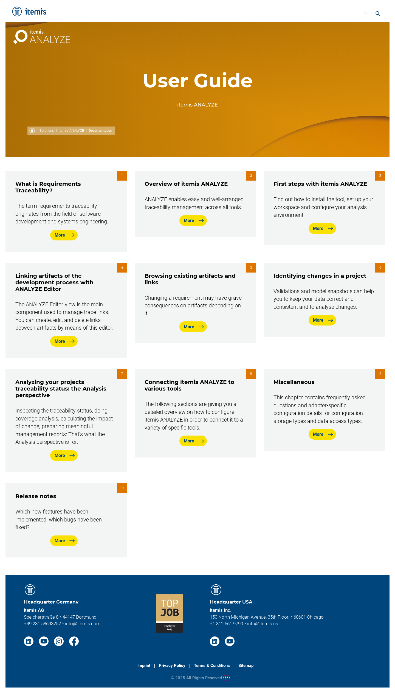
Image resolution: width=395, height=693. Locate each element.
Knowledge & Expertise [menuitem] (238, 13)
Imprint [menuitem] (143, 665)
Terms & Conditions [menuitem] (212, 665)
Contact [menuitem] (366, 29)
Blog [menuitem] (345, 13)
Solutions (47, 130)
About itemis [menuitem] (291, 13)
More (60, 235)
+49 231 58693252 (42, 623)
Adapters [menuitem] (337, 29)
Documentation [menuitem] (299, 29)
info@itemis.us (262, 623)
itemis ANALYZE (71, 130)
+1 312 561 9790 (226, 623)
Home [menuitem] (135, 13)
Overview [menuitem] (260, 29)
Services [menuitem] (161, 13)
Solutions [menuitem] (190, 13)
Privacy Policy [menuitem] (172, 665)
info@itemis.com (82, 623)
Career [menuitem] (323, 13)
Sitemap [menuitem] (245, 665)
